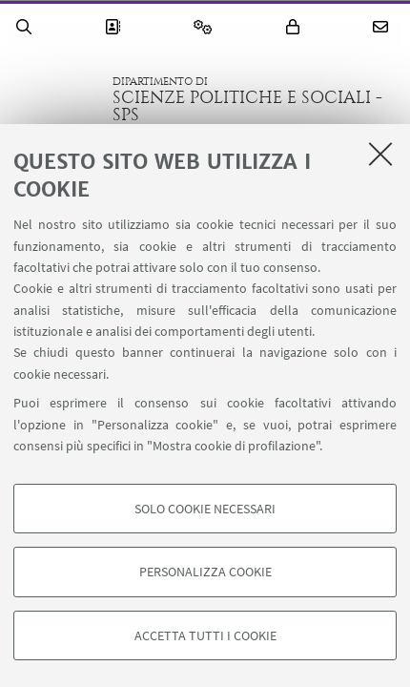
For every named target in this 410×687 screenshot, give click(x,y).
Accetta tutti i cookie (205, 635)
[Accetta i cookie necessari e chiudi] (380, 153)
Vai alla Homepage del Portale (56, 99)
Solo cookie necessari (205, 508)
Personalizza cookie (205, 571)
